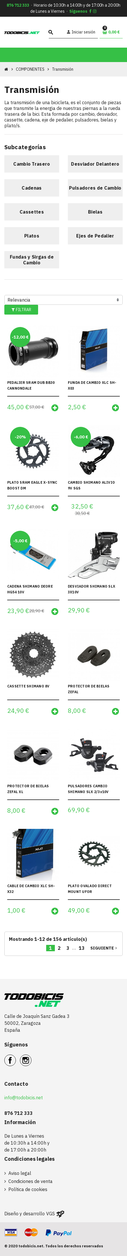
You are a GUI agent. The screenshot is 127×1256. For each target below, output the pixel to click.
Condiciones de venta (30, 1181)
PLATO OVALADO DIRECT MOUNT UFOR (90, 889)
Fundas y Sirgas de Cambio (32, 260)
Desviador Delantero (95, 164)
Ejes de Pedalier (95, 236)
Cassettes (32, 212)
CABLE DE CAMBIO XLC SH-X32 (31, 889)
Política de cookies (27, 1189)
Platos (31, 236)
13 (82, 948)
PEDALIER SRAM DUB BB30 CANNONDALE (31, 385)
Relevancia (19, 300)
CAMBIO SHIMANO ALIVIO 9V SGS (91, 485)
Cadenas (32, 188)
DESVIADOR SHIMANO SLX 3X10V (91, 589)
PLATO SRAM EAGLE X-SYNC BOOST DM (32, 485)
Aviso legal (19, 1173)
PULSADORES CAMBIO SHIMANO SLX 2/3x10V (88, 789)
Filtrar (21, 309)
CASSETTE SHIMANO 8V (28, 686)
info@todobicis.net (23, 1097)
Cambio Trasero (31, 164)
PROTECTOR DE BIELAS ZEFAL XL (28, 789)
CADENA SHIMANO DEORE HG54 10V (30, 589)
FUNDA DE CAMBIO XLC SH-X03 (92, 385)
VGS (50, 1213)
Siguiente (104, 948)
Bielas (95, 212)
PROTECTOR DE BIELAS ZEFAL (89, 689)
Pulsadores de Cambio (95, 188)
